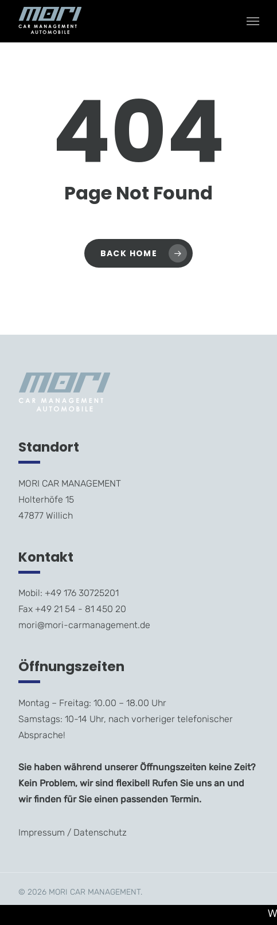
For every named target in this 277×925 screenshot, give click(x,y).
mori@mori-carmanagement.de (84, 625)
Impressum (41, 832)
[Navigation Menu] (253, 21)
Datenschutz (100, 832)
